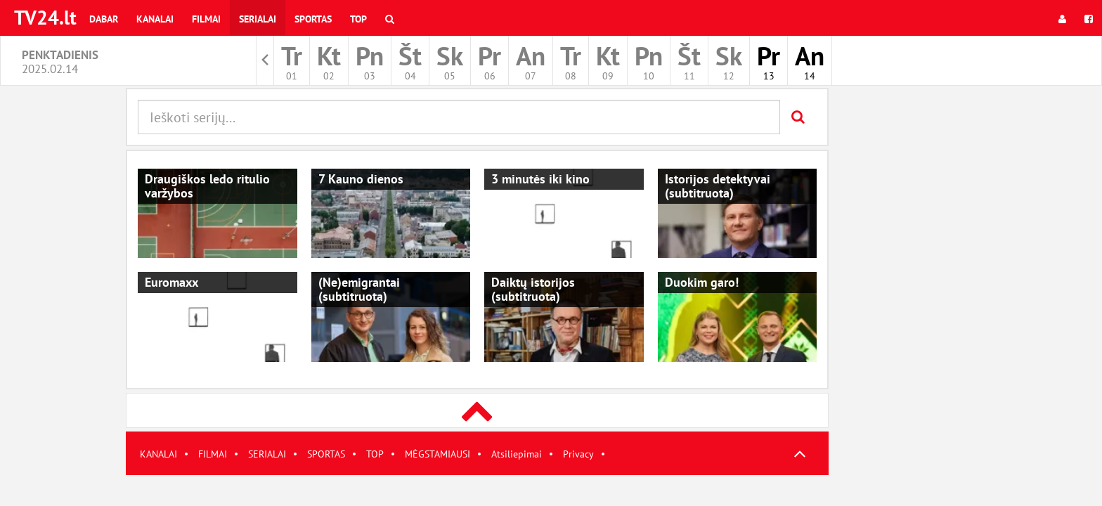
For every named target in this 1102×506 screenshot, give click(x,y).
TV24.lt (45, 17)
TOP (375, 454)
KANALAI (158, 454)
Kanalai (155, 19)
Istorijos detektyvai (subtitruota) (717, 186)
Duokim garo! (702, 282)
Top (358, 19)
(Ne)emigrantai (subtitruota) (359, 289)
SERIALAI (267, 454)
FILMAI (212, 454)
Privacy (578, 454)
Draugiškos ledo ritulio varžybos (207, 186)
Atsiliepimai (516, 454)
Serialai (257, 19)
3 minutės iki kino (540, 179)
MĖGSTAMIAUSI (437, 454)
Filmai (206, 19)
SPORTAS (326, 454)
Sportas (313, 19)
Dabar (103, 19)
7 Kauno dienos (360, 179)
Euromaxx (171, 282)
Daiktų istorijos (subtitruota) (533, 289)
